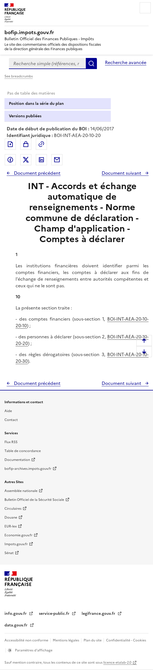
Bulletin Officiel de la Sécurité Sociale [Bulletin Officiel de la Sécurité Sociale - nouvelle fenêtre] (34, 499)
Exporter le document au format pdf (10, 144)
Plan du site (93, 640)
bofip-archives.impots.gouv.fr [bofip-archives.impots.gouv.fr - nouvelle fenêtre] (27, 468)
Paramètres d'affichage (33, 650)
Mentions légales (66, 640)
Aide (8, 410)
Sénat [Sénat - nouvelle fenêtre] (9, 552)
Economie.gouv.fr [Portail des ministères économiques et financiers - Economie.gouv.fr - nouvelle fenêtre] (18, 535)
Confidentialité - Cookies (126, 640)
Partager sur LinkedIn (41, 159)
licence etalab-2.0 (117, 662)
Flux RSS (10, 442)
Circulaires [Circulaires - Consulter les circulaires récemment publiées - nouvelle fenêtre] (12, 508)
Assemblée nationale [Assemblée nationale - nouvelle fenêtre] (20, 490)
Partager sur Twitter (25, 159)
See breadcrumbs (18, 76)
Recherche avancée (125, 62)
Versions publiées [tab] (25, 116)
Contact (11, 419)
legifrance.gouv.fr (99, 613)
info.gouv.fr (16, 613)
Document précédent (37, 173)
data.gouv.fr (16, 625)
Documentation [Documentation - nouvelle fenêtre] (17, 459)
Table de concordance (22, 450)
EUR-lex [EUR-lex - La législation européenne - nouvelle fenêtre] (10, 526)
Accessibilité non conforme (26, 640)
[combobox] (47, 63)
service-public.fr (55, 613)
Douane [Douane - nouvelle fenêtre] (10, 517)
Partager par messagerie (56, 159)
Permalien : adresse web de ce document (41, 144)
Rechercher (91, 63)
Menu (145, 7)
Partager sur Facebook (10, 159)
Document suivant (122, 173)
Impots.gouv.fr (16, 544)
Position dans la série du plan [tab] (36, 103)
